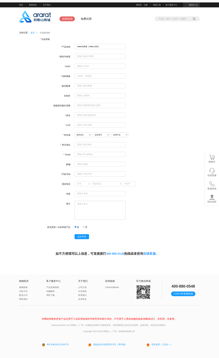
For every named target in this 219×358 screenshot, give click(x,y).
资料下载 (50, 295)
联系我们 (82, 295)
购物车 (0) (191, 5)
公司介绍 (82, 287)
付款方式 (23, 291)
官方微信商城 (143, 281)
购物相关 (24, 281)
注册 (146, 5)
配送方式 (23, 295)
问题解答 (50, 291)
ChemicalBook (112, 287)
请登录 (139, 5)
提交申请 (82, 237)
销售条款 (23, 299)
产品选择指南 (52, 287)
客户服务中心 (173, 5)
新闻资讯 (33, 5)
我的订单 (157, 5)
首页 (21, 5)
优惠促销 (67, 18)
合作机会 (82, 299)
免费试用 (86, 18)
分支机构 (82, 291)
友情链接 (110, 281)
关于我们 (48, 5)
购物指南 (23, 287)
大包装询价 (45, 33)
